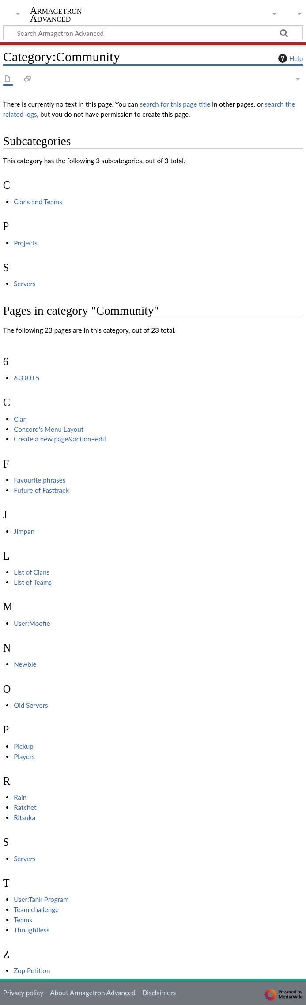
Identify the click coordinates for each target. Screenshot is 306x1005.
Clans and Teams (38, 202)
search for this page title (175, 104)
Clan (20, 419)
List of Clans (31, 572)
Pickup (24, 746)
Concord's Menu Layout (48, 429)
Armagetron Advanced (56, 15)
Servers (24, 284)
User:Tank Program (41, 899)
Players (24, 756)
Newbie (25, 664)
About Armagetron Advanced (92, 993)
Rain (20, 797)
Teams (23, 920)
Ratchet (25, 807)
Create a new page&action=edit (60, 439)
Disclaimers (159, 993)
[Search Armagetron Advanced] (153, 33)
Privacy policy (23, 993)
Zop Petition (32, 970)
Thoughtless (31, 930)
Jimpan (24, 531)
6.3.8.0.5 (26, 378)
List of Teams (33, 582)
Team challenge (36, 909)
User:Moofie (32, 623)
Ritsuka (24, 817)
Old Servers (31, 705)
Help (289, 58)
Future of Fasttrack (41, 490)
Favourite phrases (39, 480)
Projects (26, 243)
